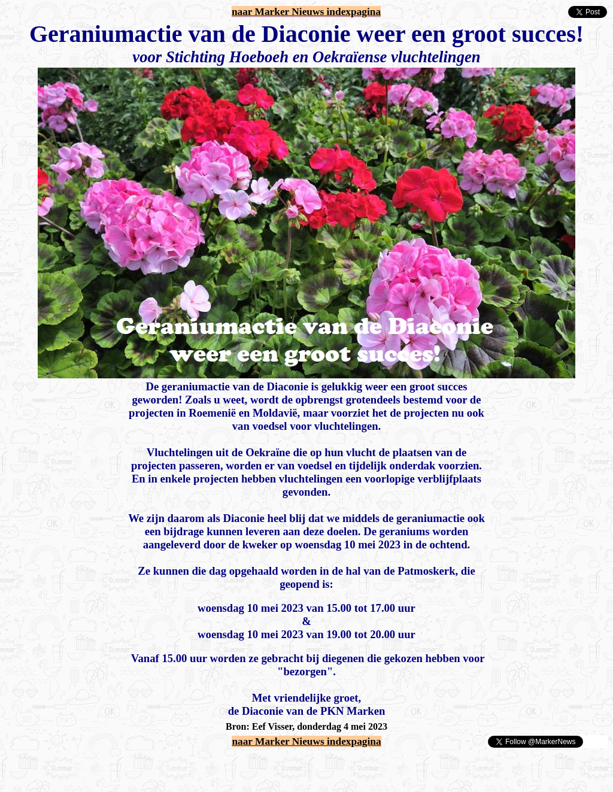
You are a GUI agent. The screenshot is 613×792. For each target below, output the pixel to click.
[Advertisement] (145, 767)
